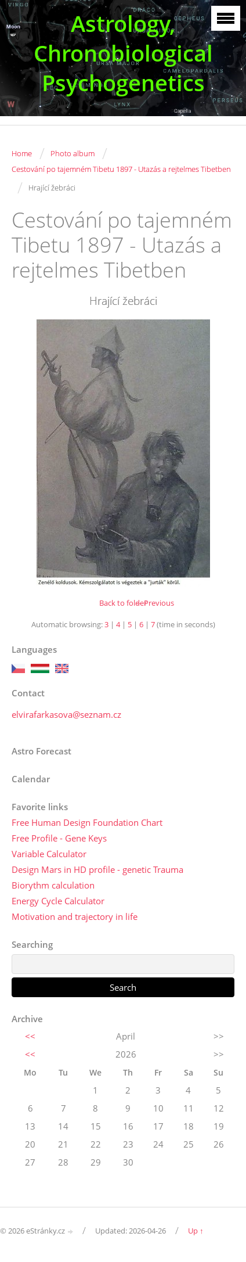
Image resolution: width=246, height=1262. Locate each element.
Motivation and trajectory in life (75, 916)
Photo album (72, 153)
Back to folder (123, 603)
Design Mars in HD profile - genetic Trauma (97, 869)
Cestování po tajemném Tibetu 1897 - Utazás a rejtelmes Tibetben (121, 169)
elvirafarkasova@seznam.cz (66, 714)
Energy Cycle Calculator (58, 901)
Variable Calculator (49, 854)
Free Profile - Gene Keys (59, 838)
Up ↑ (196, 1230)
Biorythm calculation (53, 885)
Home (22, 153)
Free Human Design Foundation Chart (87, 822)
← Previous (154, 603)
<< (30, 1036)
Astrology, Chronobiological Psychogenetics (123, 53)
